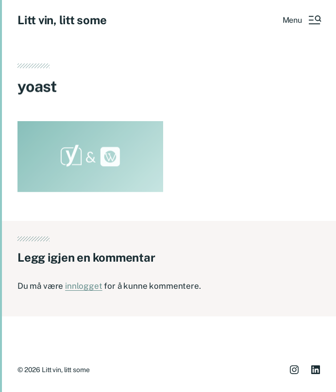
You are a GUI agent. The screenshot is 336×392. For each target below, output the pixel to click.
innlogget (83, 286)
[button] (301, 20)
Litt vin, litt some (61, 20)
